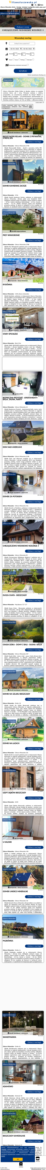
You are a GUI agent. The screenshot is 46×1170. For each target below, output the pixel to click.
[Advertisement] (23, 987)
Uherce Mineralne (9, 114)
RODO (3, 1156)
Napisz (43, 1169)
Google (4, 1149)
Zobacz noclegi (34, 142)
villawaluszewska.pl (23, 2)
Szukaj (23, 71)
